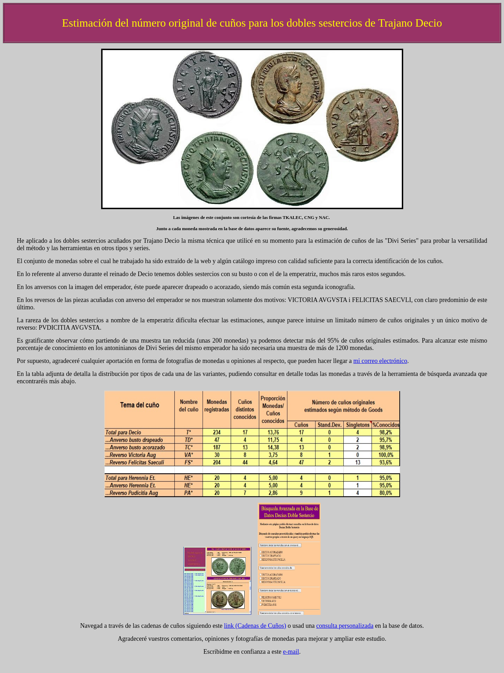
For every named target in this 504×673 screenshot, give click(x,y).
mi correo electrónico (380, 360)
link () (255, 625)
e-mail (291, 651)
